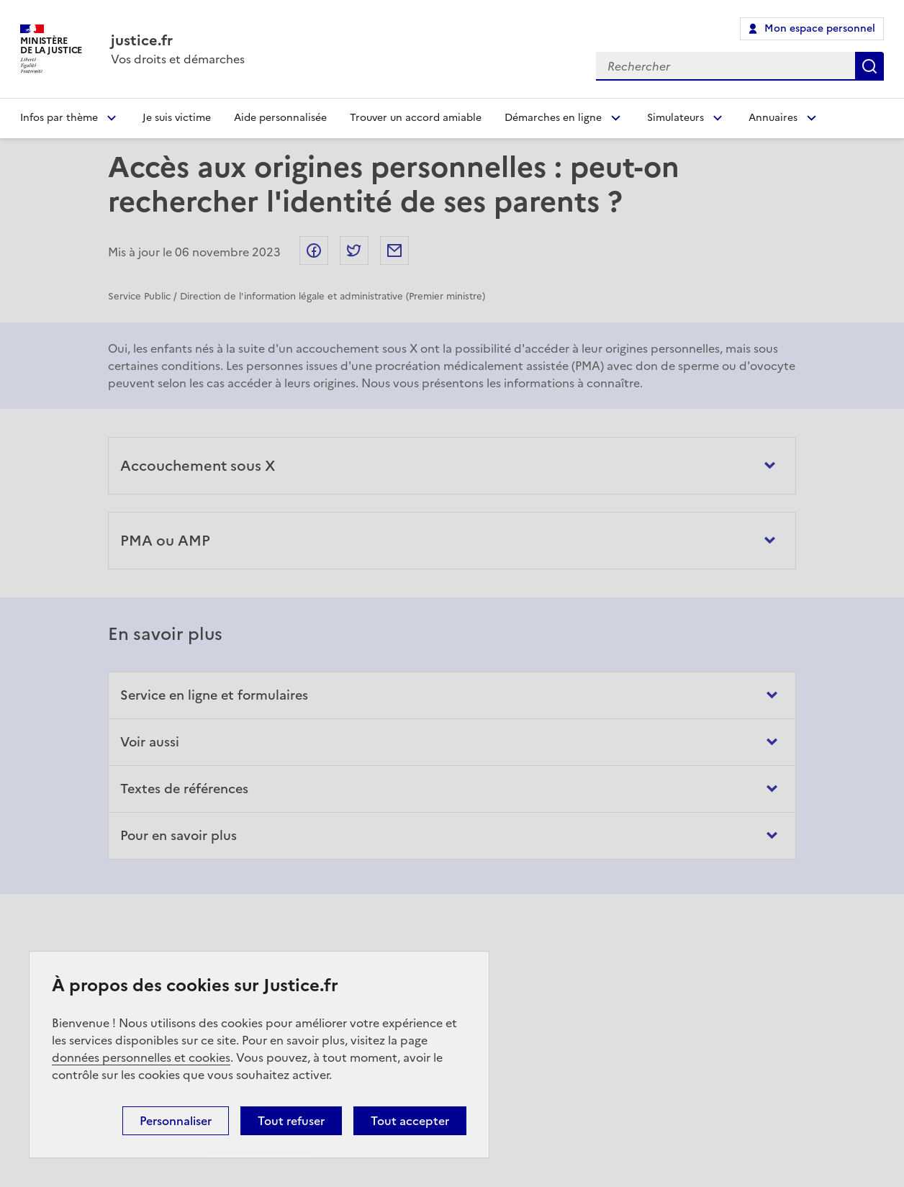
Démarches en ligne (553, 117)
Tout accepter (410, 1120)
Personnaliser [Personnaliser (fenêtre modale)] (176, 1120)
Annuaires (773, 117)
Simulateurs (675, 117)
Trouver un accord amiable (416, 117)
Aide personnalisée (280, 117)
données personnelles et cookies (141, 1057)
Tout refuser (291, 1120)
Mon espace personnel (819, 28)
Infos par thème (59, 117)
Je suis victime (177, 117)
